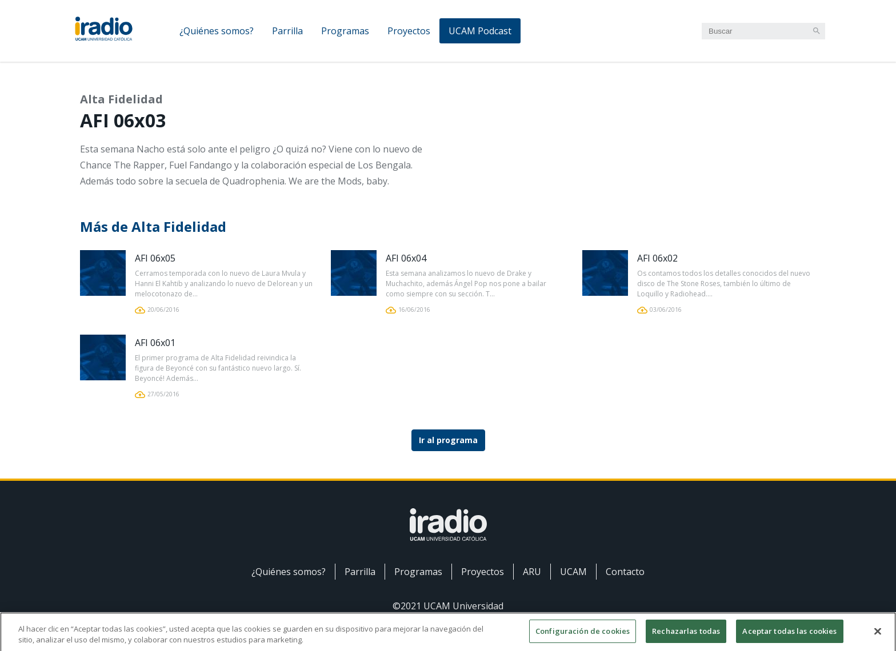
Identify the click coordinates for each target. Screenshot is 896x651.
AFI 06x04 (406, 258)
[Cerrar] (877, 637)
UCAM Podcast (480, 31)
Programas (345, 31)
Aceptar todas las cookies (789, 638)
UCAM (573, 571)
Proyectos (408, 31)
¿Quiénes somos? (216, 31)
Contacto (625, 571)
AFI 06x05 (155, 258)
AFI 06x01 (155, 342)
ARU (532, 571)
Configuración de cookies (582, 638)
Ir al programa (448, 440)
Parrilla (287, 31)
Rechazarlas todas (686, 638)
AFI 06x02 (657, 258)
